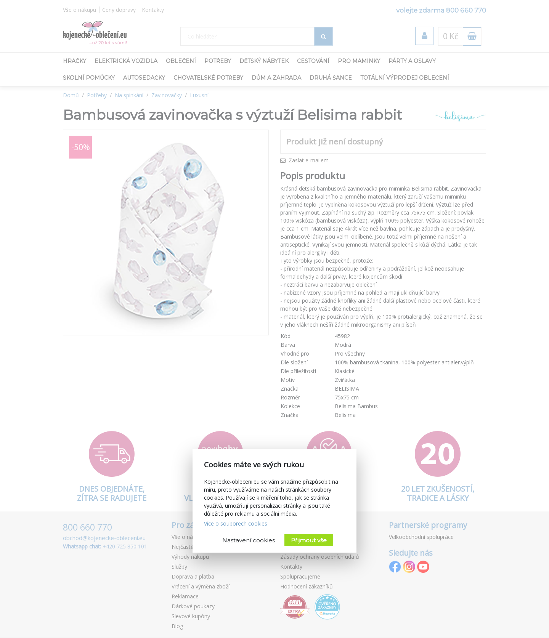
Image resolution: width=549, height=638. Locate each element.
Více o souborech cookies (235, 523)
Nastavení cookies (248, 540)
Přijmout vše (309, 540)
